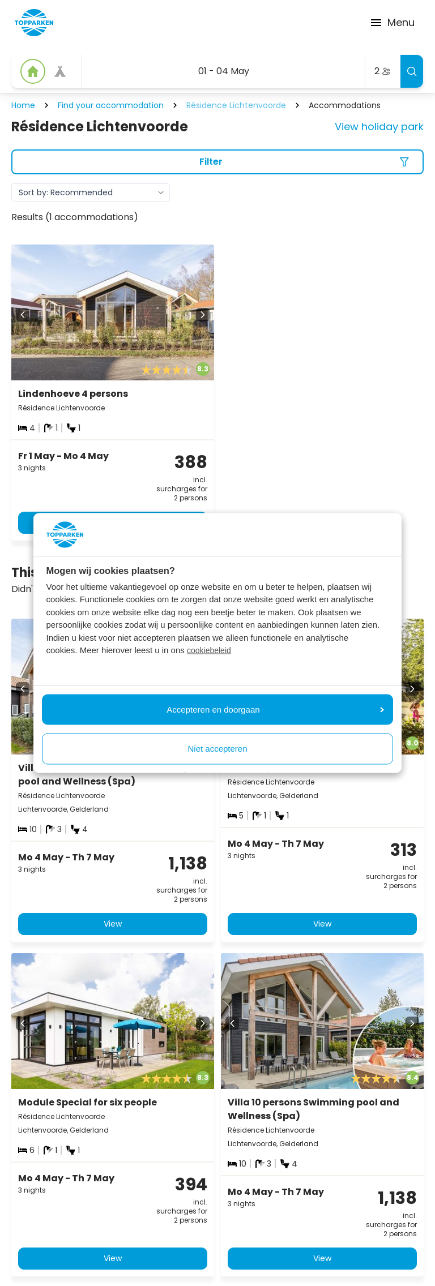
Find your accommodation (111, 105)
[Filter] (217, 161)
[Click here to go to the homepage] (34, 22)
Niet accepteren (217, 748)
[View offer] (60, 71)
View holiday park (379, 126)
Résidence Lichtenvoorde (236, 105)
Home (23, 105)
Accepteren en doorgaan (275, 709)
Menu (392, 22)
